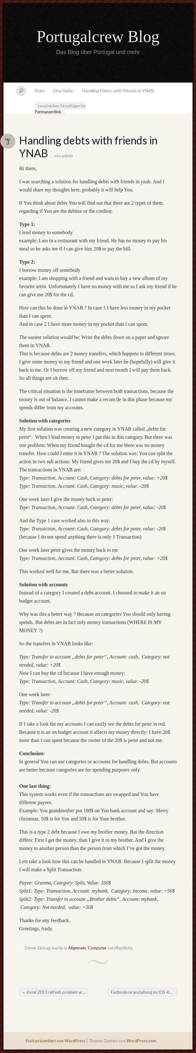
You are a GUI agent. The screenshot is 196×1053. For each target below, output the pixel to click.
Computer (97, 947)
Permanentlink (48, 111)
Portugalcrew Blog (98, 37)
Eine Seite (63, 90)
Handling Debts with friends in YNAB (118, 90)
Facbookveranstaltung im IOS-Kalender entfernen (144, 992)
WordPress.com (141, 1040)
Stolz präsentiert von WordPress (55, 1040)
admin (67, 155)
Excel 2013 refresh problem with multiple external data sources (55, 992)
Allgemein (77, 947)
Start (39, 90)
